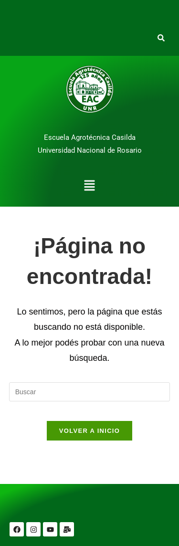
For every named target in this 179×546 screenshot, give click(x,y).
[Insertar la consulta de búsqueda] (89, 391)
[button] (89, 186)
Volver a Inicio (89, 430)
